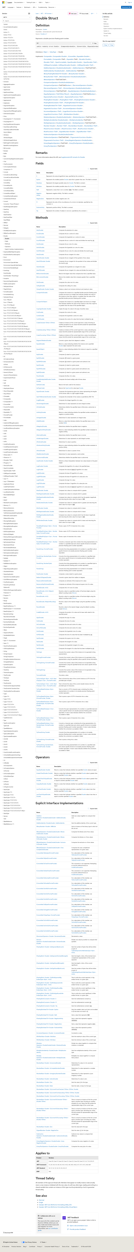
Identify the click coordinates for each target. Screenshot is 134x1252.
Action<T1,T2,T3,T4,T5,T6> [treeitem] (11, 45)
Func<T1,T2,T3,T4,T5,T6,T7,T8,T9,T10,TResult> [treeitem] (16, 326)
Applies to (106, 31)
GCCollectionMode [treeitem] (9, 359)
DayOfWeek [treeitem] (7, 220)
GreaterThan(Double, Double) (44, 773)
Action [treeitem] (5, 29)
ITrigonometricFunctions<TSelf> (54, 140)
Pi (36, 202)
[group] (67, 47)
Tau (37, 211)
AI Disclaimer (5, 1246)
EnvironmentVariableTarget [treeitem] (11, 268)
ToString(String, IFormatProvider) (45, 662)
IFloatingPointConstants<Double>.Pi (46, 1002)
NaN (37, 190)
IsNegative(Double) (41, 426)
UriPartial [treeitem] (6, 784)
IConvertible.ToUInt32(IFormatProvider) (47, 925)
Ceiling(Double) (40, 286)
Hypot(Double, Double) (42, 391)
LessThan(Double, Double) (43, 789)
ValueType (53, 52)
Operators (106, 26)
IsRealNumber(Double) (42, 454)
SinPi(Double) (40, 634)
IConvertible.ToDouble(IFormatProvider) (47, 883)
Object (45, 52)
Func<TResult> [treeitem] (8, 300)
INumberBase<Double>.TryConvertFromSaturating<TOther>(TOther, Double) (57, 1093)
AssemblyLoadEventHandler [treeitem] (11, 129)
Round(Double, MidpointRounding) (46, 601)
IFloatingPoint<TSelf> (66, 100)
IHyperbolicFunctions (70, 105)
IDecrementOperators (79, 85)
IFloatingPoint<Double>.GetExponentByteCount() (50, 947)
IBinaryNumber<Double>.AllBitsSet (46, 826)
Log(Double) (39, 469)
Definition (106, 17)
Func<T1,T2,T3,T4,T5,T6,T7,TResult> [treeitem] (13, 318)
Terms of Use (65, 1246)
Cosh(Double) (40, 315)
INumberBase (72, 126)
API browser (48, 13)
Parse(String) (39, 568)
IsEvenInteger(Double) (42, 403)
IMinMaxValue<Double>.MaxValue (46, 1036)
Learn (37, 13)
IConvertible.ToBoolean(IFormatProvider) (47, 853)
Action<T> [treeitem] (7, 32)
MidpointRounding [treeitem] (9, 518)
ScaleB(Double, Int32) (42, 612)
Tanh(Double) (40, 645)
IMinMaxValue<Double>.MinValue (45, 1040)
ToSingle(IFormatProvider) (78, 911)
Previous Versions (16, 1246)
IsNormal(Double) (41, 435)
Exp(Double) (39, 354)
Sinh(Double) (40, 631)
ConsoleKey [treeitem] (7, 183)
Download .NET (126, 7)
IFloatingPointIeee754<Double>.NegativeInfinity (49, 1018)
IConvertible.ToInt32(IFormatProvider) (46, 894)
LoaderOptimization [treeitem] (9, 487)
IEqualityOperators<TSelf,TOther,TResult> (57, 94)
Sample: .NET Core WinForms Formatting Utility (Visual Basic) (58, 1207)
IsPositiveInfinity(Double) (43, 445)
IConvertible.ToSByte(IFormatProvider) (46, 904)
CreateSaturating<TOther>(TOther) (46, 330)
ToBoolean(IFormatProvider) (79, 855)
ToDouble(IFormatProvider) (78, 885)
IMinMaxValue (68, 114)
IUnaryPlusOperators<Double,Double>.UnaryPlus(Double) (52, 1146)
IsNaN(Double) (40, 421)
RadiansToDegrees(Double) (43, 577)
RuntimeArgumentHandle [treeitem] (11, 619)
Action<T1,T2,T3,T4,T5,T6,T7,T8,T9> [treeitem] (13, 53)
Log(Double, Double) (42, 466)
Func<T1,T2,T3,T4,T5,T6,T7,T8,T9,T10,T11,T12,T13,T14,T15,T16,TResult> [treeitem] (17, 353)
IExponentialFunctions (50, 97)
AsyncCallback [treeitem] (7, 132)
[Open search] (125, 2)
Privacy (39, 1246)
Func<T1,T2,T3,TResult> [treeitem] (10, 308)
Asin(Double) (39, 244)
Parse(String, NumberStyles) (44, 563)
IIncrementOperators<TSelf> (53, 111)
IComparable (48, 56)
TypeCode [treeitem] (6, 725)
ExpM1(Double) (40, 372)
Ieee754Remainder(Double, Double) (46, 397)
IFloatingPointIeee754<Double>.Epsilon (47, 1009)
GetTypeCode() (40, 388)
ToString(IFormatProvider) (43, 657)
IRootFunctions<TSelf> (51, 131)
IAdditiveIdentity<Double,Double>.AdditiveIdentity (50, 823)
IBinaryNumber (73, 74)
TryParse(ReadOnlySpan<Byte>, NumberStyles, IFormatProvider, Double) (45, 703)
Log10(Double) (40, 473)
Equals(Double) (40, 344)
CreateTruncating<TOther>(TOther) (46, 335)
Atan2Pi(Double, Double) (43, 261)
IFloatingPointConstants (81, 100)
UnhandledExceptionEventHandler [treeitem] (13, 757)
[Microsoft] (3, 2)
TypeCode (68, 388)
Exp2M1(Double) (40, 369)
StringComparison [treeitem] (9, 656)
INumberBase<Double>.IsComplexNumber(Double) (50, 1068)
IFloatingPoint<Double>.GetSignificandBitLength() (50, 963)
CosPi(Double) (40, 319)
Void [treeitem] (5, 819)
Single (41, 1202)
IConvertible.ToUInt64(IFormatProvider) (47, 931)
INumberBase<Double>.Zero (44, 1127)
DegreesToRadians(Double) (43, 340)
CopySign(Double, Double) (43, 309)
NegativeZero (40, 198)
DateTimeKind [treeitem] (7, 214)
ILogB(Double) (40, 400)
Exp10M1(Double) (41, 361)
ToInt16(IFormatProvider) (78, 890)
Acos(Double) (40, 233)
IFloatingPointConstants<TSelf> (53, 103)
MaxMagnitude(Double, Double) (45, 494)
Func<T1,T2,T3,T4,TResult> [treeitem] (11, 310)
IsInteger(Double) (41, 417)
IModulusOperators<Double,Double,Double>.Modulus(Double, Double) (51, 1045)
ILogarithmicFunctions (70, 111)
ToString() (39, 652)
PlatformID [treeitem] (7, 587)
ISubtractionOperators (51, 134)
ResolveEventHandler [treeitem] (9, 616)
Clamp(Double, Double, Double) (45, 289)
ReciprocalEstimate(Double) (43, 581)
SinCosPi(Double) (41, 628)
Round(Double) (40, 607)
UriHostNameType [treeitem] (9, 776)
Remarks (106, 19)
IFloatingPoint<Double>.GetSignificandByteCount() (50, 968)
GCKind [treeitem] (6, 364)
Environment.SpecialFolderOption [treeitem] (13, 265)
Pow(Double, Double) (42, 574)
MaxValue (39, 183)
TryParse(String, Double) (43, 732)
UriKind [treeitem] (6, 779)
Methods (106, 24)
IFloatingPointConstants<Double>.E (46, 999)
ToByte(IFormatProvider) (78, 860)
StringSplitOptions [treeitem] (9, 662)
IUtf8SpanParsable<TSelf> (85, 65)
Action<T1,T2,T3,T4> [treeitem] (9, 40)
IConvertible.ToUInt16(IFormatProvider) (47, 920)
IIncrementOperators (69, 108)
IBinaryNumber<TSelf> (51, 77)
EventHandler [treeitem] (7, 273)
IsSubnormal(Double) (42, 457)
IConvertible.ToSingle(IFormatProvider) (47, 910)
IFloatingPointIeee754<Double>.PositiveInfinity (49, 1027)
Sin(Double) (39, 621)
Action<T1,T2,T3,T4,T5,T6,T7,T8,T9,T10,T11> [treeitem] (15, 59)
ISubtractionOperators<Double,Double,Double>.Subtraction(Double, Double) (52, 1136)
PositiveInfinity (40, 207)
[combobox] (16, 17)
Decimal (41, 1200)
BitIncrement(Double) (42, 277)
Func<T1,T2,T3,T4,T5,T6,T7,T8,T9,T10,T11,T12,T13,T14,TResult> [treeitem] (17, 343)
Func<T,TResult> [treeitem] (8, 302)
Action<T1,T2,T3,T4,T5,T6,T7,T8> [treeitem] (12, 51)
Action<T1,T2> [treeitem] (8, 35)
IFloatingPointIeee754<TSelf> (53, 105)
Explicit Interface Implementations (113, 28)
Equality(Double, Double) (43, 770)
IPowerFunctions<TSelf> (69, 129)
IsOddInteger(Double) (42, 438)
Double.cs (43, 34)
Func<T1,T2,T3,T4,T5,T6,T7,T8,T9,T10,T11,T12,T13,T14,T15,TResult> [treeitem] (17, 348)
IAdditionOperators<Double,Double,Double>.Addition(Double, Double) (51, 817)
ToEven (74, 593)
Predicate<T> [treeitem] (7, 593)
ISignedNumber (64, 131)
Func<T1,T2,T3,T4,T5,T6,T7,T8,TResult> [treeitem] (14, 321)
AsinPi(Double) (40, 251)
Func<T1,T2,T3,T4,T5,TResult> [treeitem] (12, 313)
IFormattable (48, 59)
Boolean (71, 82)
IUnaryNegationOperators (73, 140)
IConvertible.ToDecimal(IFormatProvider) (47, 878)
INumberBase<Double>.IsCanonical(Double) (48, 1063)
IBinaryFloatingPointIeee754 (52, 74)
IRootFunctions (82, 129)
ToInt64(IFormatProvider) (78, 901)
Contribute (32, 1246)
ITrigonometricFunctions (78, 137)
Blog (24, 1246)
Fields (105, 21)
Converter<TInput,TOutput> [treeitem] (11, 204)
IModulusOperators (50, 117)
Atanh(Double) (40, 267)
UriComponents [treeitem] (8, 765)
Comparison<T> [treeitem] (8, 169)
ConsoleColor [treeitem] (7, 180)
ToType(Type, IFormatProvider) (79, 917)
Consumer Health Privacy (52, 1246)
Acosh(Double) (40, 237)
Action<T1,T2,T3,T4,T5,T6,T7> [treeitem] (12, 48)
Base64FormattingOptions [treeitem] (11, 145)
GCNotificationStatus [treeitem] (9, 370)
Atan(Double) (40, 254)
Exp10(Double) (40, 358)
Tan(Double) (39, 641)
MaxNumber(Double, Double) (44, 502)
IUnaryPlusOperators (75, 143)
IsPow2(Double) (40, 450)
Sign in (130, 2)
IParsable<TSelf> (49, 62)
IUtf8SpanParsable (64, 65)
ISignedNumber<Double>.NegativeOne (47, 1130)
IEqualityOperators (74, 91)
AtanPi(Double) (40, 270)
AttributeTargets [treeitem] (8, 137)
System (45, 29)
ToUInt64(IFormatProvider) (78, 933)
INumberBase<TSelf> (91, 126)
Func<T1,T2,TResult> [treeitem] (9, 305)
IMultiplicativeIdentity (50, 120)
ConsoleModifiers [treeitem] (8, 188)
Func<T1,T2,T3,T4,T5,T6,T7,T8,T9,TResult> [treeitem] (15, 323)
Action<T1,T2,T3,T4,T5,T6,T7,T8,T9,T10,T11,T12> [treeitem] (16, 61)
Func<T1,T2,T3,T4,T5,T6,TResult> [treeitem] (12, 315)
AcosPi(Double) (40, 240)
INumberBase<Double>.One (44, 1082)
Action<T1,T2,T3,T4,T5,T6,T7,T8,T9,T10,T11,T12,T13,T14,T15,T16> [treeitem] (17, 78)
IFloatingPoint (48, 100)
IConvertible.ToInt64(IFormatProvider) (46, 899)
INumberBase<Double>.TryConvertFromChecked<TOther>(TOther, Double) (57, 1089)
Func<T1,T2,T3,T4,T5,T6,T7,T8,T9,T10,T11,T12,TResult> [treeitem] (17, 333)
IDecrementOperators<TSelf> (53, 88)
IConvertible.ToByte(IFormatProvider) (46, 858)
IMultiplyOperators (50, 123)
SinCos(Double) (40, 624)
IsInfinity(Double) (41, 412)
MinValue (39, 186)
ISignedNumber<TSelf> (84, 131)
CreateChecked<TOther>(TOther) (45, 322)
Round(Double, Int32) (42, 596)
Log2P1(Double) (40, 483)
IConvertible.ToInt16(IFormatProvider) (46, 888)
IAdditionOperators (50, 68)
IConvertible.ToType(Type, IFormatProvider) (48, 915)
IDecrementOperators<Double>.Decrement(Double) (50, 936)
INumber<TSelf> (62, 126)
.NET (42, 13)
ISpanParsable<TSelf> (90, 62)
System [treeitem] (6, 24)
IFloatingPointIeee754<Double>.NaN (46, 1015)
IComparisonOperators (51, 82)
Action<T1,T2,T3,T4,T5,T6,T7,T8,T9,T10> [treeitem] (14, 56)
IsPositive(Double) (41, 442)
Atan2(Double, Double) (42, 258)
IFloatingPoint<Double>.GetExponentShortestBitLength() (52, 956)
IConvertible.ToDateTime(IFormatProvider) (47, 871)
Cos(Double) (39, 312)
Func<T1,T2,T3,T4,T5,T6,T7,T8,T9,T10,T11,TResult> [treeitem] (17, 329)
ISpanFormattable (60, 62)
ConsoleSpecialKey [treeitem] (9, 190)
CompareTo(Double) (41, 292)
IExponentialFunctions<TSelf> (74, 97)
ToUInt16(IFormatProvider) (78, 922)
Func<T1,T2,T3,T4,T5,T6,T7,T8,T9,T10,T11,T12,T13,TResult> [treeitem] (17, 338)
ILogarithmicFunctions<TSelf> (53, 114)
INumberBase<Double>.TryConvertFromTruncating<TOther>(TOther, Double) (57, 1096)
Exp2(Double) (40, 365)
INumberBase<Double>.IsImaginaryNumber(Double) (50, 1073)
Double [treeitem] (7, 238)
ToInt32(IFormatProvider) (78, 896)
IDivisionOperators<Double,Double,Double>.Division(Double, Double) (50, 941)
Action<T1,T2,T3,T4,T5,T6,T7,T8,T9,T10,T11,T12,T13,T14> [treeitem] (17, 68)
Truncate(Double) (41, 675)
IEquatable (80, 56)
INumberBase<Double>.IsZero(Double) (47, 1079)
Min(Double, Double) (42, 508)
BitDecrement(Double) (42, 273)
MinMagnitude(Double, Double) (45, 511)
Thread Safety (107, 33)
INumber (46, 126)
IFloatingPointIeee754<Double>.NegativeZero (49, 1024)
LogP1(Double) (40, 487)
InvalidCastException (77, 867)
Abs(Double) (39, 230)
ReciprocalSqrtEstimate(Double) (45, 584)
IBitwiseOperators (64, 77)
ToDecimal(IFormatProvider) (79, 880)
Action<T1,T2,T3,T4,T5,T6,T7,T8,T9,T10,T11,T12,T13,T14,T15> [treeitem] (17, 73)
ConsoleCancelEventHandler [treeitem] (11, 177)
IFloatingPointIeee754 (71, 103)
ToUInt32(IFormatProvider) (78, 927)
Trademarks (74, 1246)
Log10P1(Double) (41, 476)
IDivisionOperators (69, 88)
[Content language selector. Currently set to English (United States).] (10, 1242)
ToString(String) (40, 670)
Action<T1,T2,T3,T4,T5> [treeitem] (10, 43)
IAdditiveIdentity (49, 71)
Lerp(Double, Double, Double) (44, 461)
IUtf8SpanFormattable (50, 65)
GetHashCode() (40, 384)
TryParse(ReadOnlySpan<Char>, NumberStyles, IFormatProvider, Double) (45, 725)
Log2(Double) (40, 480)
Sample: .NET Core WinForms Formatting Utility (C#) (55, 1205)
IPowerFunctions (49, 129)
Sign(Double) (40, 617)
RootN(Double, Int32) (42, 587)
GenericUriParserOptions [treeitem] (10, 375)
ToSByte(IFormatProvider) (78, 906)
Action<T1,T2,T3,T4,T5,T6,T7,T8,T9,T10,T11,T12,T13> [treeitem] (17, 64)
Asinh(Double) (40, 247)
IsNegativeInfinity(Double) (43, 430)
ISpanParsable (71, 62)
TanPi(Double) (40, 648)
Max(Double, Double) (42, 490)
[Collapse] (29, 13)
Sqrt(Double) (39, 638)
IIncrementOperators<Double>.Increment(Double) (50, 1033)
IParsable (82, 59)
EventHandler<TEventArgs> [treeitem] (11, 276)
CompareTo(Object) (41, 301)
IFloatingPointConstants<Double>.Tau (46, 1006)
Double (64, 56)
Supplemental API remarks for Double (73, 157)
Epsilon (38, 179)
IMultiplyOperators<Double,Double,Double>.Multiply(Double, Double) (51, 1057)
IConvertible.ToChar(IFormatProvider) (46, 863)
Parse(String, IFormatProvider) (44, 549)
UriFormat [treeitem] (6, 771)
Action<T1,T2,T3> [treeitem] (8, 37)
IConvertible (72, 56)
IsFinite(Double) (40, 407)
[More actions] (96, 13)
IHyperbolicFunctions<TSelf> (53, 108)
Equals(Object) (40, 349)
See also (106, 35)
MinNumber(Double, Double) (44, 520)
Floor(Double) (40, 376)
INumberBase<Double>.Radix (44, 1086)
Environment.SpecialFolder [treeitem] (11, 262)
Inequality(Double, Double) (43, 784)
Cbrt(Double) (40, 282)
